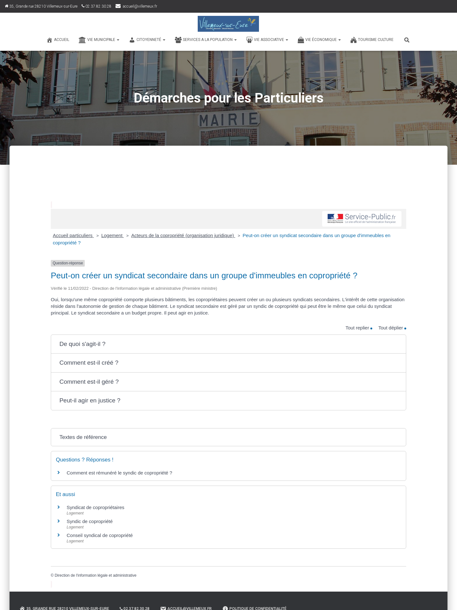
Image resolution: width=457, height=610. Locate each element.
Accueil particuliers (73, 235)
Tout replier (359, 327)
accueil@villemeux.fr (140, 6)
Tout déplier (392, 327)
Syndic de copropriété (90, 521)
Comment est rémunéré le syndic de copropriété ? (119, 472)
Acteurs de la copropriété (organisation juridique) (183, 235)
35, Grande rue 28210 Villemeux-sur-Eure (41, 6)
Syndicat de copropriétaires (95, 507)
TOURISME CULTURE (372, 40)
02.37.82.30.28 (96, 6)
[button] (228, 344)
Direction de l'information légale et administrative (95, 575)
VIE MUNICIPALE (99, 40)
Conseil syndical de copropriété (100, 535)
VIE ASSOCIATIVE (267, 40)
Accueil (57, 40)
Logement (112, 235)
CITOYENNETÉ (147, 40)
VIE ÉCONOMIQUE (319, 40)
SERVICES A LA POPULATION (206, 40)
